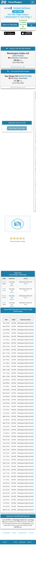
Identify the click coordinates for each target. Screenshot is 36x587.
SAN (11, 285)
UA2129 (4, 282)
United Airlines (21, 8)
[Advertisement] (17, 41)
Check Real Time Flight (17, 128)
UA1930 (31, 533)
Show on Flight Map (10, 25)
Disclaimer (23, 542)
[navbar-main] (33, 2)
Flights (14, 533)
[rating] (17, 240)
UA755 (4, 302)
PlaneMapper (6, 533)
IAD (26, 283)
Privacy (30, 542)
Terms (16, 542)
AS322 (4, 289)
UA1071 (4, 296)
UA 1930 (18, 11)
